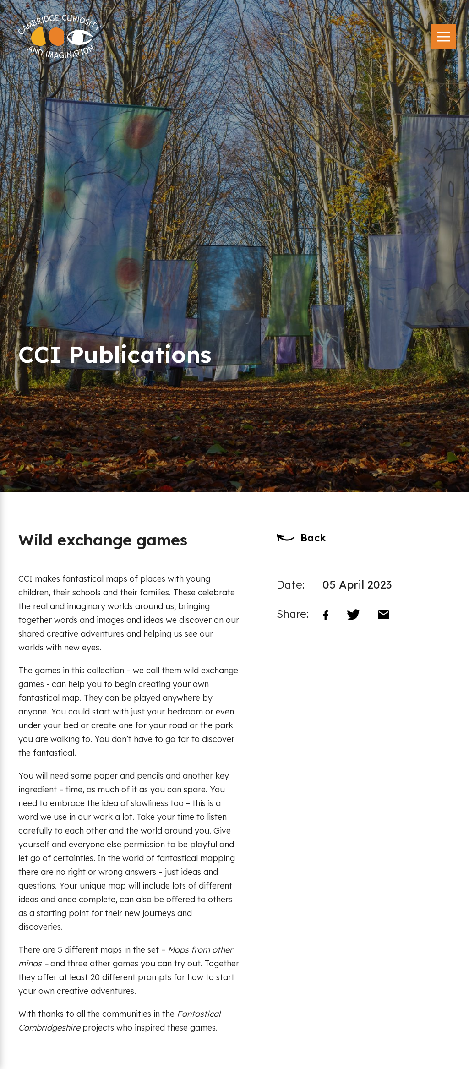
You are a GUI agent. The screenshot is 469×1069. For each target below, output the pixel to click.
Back (313, 538)
